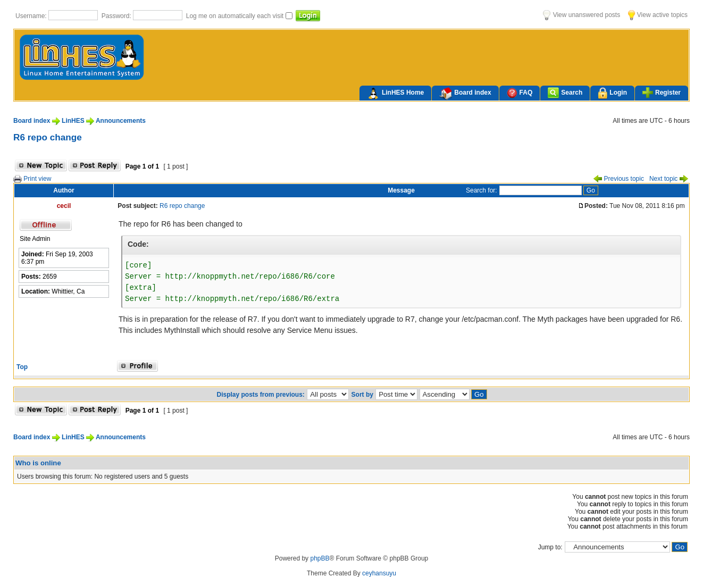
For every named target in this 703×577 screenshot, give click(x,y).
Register (661, 92)
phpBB (319, 558)
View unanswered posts (581, 15)
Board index (465, 93)
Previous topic (618, 178)
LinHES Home (395, 93)
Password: (117, 16)
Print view (32, 178)
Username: (31, 16)
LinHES (73, 120)
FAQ (520, 92)
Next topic (668, 178)
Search (565, 92)
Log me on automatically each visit (236, 16)
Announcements (121, 120)
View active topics (657, 15)
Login (612, 93)
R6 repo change (47, 137)
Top (22, 367)
